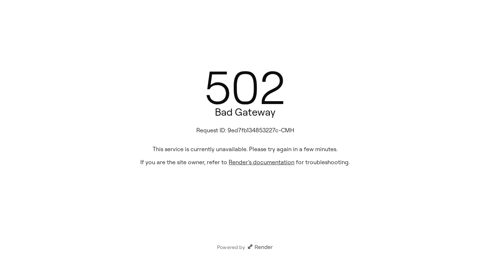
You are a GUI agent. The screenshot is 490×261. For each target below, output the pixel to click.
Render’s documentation (261, 162)
